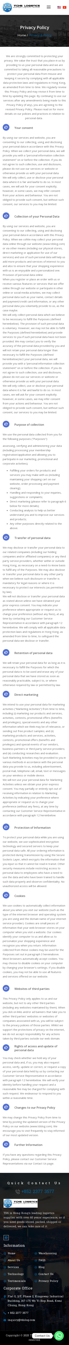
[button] (49, 7)
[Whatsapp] (59, 1336)
